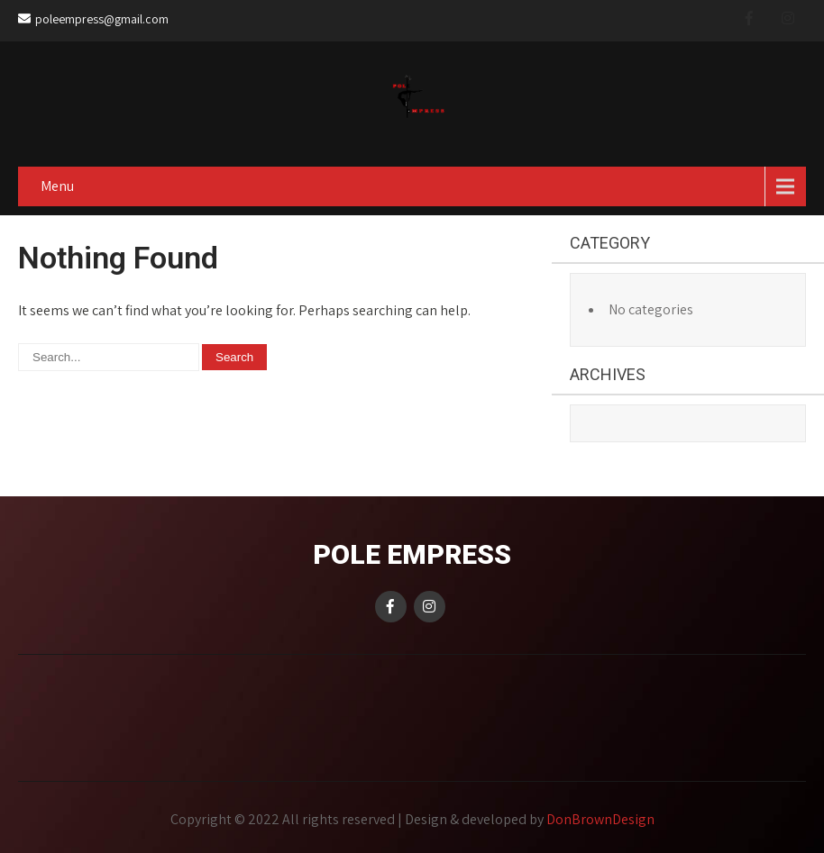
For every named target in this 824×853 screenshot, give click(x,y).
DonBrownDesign (600, 819)
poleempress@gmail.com (93, 19)
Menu (57, 186)
